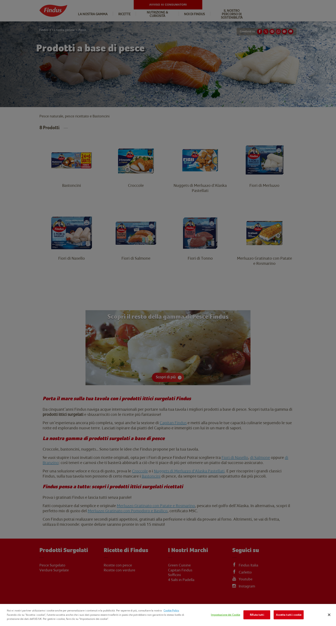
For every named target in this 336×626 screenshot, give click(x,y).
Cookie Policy (171, 610)
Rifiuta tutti (257, 614)
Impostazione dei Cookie (225, 614)
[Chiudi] (329, 615)
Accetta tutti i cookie (288, 614)
